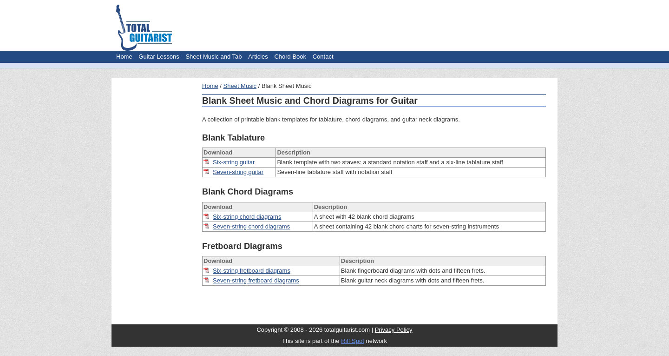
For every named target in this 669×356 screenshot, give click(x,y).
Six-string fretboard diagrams (251, 270)
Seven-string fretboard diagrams (256, 280)
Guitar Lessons (158, 56)
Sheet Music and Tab (213, 56)
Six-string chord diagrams (247, 216)
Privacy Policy (394, 329)
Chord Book (290, 56)
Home (124, 56)
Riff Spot (352, 340)
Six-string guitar (234, 162)
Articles (258, 56)
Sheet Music (240, 85)
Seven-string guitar (238, 171)
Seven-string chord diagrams (251, 226)
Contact (323, 56)
